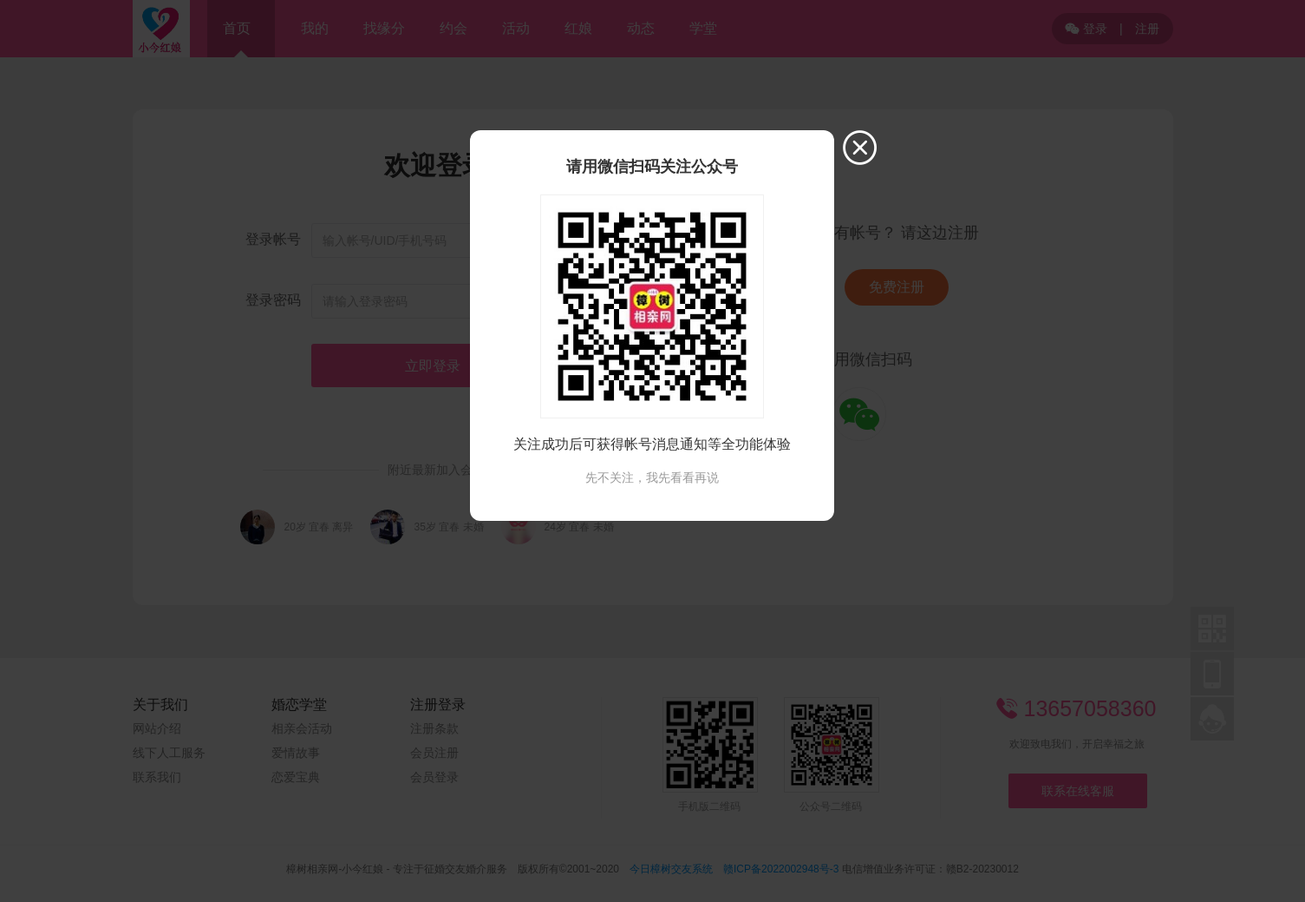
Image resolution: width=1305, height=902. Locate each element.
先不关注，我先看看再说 (652, 477)
